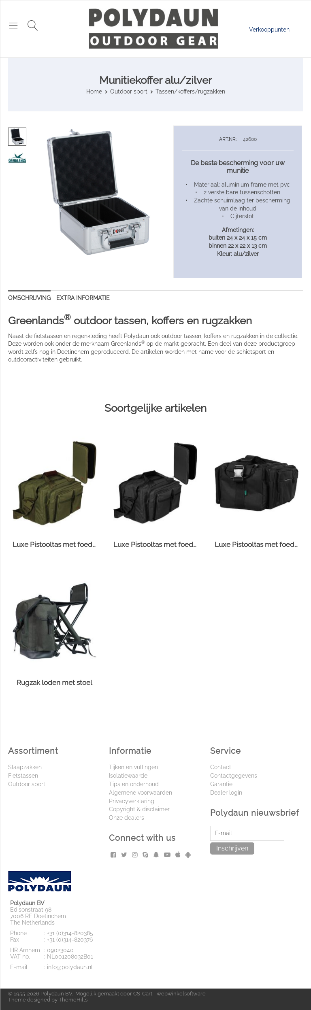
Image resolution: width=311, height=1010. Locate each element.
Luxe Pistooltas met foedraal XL (256, 544)
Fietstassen (23, 775)
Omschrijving (29, 298)
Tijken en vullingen (133, 767)
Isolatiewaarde (128, 775)
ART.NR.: (228, 139)
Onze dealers (126, 817)
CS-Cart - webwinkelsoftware (169, 994)
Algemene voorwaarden (140, 792)
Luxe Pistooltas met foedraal (54, 544)
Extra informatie (83, 298)
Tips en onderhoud (134, 784)
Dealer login (226, 792)
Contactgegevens (233, 775)
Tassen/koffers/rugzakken (190, 91)
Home (94, 91)
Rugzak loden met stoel (54, 682)
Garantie (221, 784)
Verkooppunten (269, 29)
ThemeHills (73, 1000)
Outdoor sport (128, 91)
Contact (220, 767)
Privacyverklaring (131, 801)
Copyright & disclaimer (139, 809)
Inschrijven (232, 848)
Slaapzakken (25, 767)
